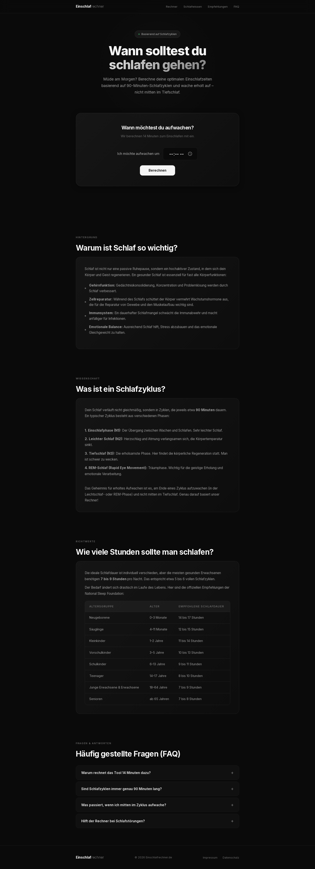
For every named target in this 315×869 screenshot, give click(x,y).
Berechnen (157, 171)
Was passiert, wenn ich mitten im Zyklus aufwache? (157, 807)
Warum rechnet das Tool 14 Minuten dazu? (157, 775)
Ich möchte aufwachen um (138, 154)
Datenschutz (231, 857)
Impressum (210, 857)
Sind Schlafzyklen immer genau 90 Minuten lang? (157, 791)
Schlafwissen (193, 6)
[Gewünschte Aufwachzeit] (180, 154)
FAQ (236, 6)
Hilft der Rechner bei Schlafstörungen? (157, 823)
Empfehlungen (218, 6)
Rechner (171, 6)
